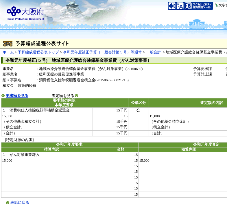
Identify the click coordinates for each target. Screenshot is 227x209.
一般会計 (154, 52)
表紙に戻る (19, 203)
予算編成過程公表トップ (38, 52)
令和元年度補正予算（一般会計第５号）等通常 (102, 52)
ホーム (8, 52)
